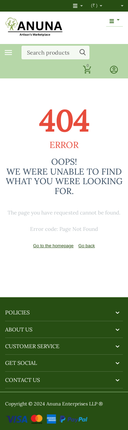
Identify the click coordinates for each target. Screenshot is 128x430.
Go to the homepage (53, 245)
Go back (87, 245)
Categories (8, 52)
